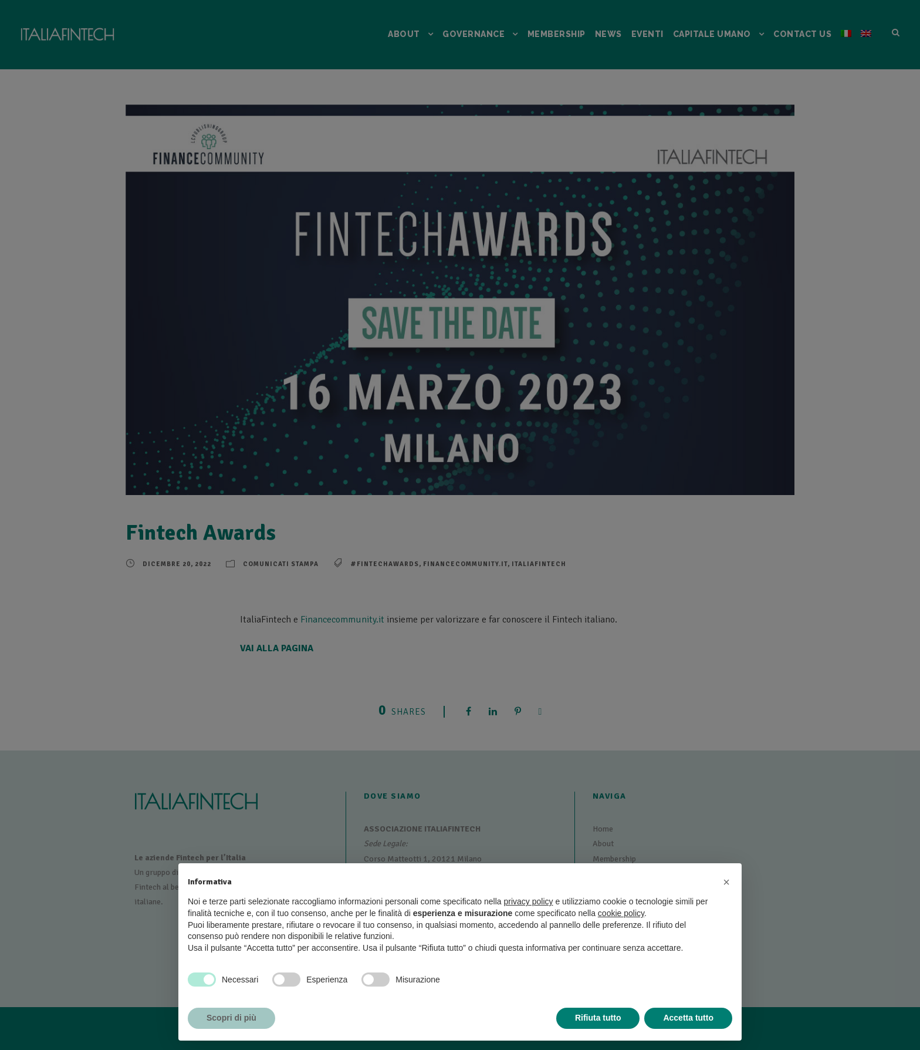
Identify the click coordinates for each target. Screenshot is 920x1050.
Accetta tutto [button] (688, 1017)
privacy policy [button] (528, 901)
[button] (726, 882)
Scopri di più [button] (231, 1017)
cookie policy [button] (621, 913)
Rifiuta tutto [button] (598, 1017)
